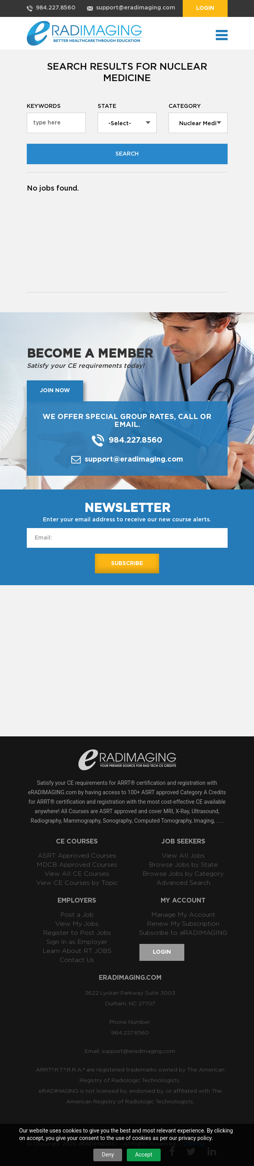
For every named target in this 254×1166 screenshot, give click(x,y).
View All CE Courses (76, 874)
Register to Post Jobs (77, 933)
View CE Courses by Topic (77, 883)
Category (185, 106)
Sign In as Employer (77, 942)
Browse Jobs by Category (183, 874)
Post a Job (77, 915)
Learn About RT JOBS (77, 951)
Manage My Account (183, 915)
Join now (55, 390)
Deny (108, 1154)
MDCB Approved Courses (77, 865)
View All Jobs (183, 856)
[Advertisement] (140, 660)
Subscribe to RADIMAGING (183, 933)
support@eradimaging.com (135, 8)
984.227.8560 (55, 8)
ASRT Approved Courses (77, 856)
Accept (143, 1154)
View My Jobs (76, 924)
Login (205, 8)
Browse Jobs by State (183, 865)
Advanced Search (183, 883)
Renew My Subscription (183, 924)
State (107, 106)
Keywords (44, 106)
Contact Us (76, 960)
